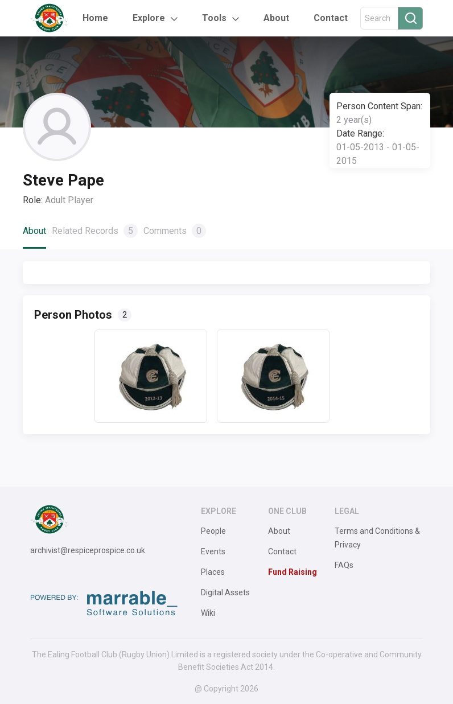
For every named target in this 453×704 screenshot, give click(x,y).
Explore (149, 18)
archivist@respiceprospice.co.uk (87, 550)
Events (213, 551)
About (276, 18)
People (213, 531)
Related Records (95, 230)
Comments (174, 230)
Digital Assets (225, 592)
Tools (214, 18)
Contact (331, 18)
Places (213, 572)
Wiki (208, 612)
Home (95, 18)
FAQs (344, 565)
